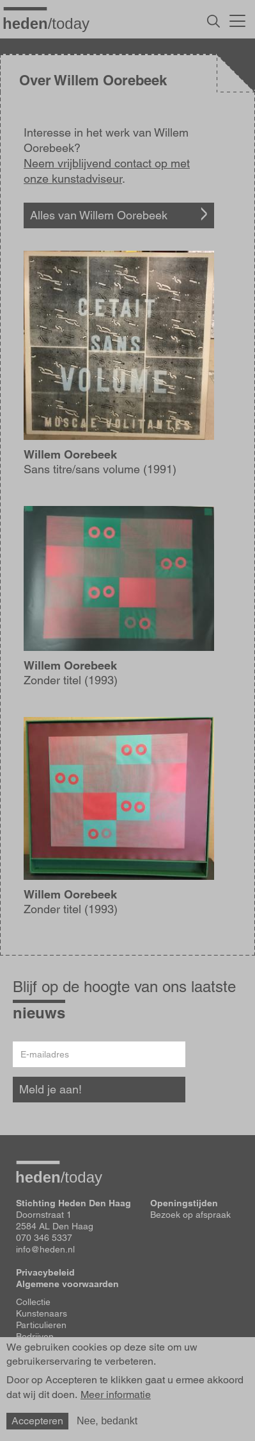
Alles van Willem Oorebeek (98, 215)
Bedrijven (35, 1336)
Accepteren (37, 1421)
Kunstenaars (41, 1313)
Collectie (33, 1302)
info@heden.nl (45, 1249)
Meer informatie (116, 1395)
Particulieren (41, 1325)
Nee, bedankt (107, 1420)
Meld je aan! (50, 1089)
